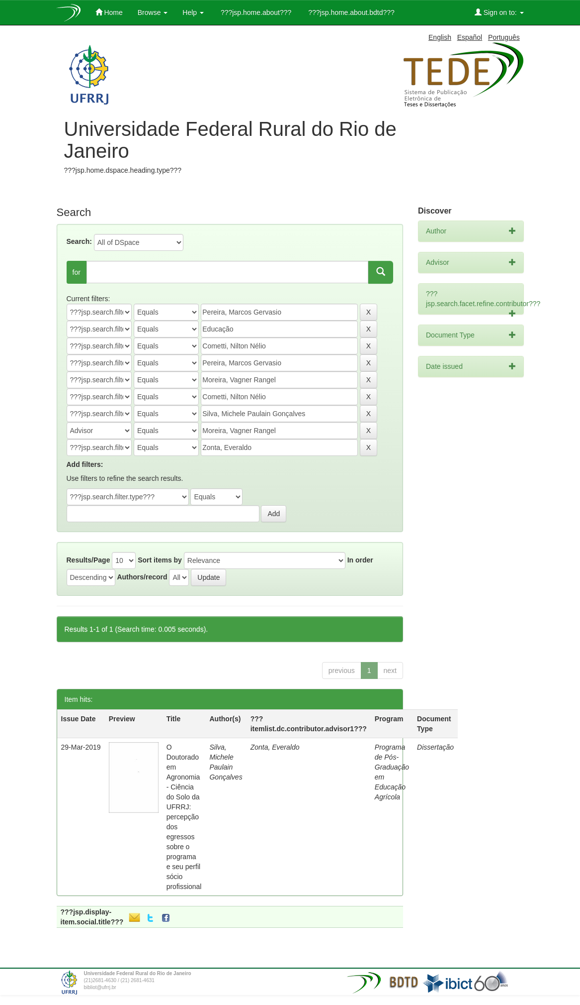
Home (109, 12)
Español (470, 37)
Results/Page (88, 560)
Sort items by (160, 560)
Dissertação (435, 747)
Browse (153, 12)
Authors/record (142, 577)
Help (193, 12)
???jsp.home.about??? (255, 12)
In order (360, 560)
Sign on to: (499, 12)
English (439, 37)
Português (504, 37)
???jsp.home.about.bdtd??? (350, 12)
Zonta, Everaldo (275, 747)
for (77, 272)
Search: (79, 241)
